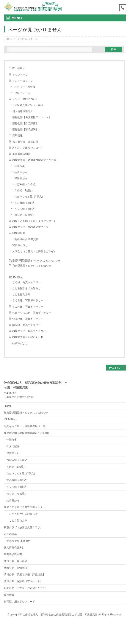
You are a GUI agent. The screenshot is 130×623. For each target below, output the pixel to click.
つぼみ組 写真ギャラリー (27, 318)
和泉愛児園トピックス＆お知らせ (31, 265)
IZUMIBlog (18, 68)
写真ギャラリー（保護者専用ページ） (26, 426)
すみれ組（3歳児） (25, 202)
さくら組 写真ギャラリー (27, 300)
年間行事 (19, 166)
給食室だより (20, 343)
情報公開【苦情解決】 (25, 129)
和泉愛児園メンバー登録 (28, 105)
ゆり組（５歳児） (24, 214)
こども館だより (21, 294)
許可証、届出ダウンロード (27, 147)
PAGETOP (116, 367)
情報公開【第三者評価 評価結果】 (24, 574)
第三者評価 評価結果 (25, 141)
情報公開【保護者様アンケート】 (31, 117)
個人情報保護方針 (22, 111)
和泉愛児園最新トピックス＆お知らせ (34, 260)
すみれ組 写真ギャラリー (27, 306)
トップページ (20, 74)
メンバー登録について (25, 99)
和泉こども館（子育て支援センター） (34, 220)
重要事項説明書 (21, 153)
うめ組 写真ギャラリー (26, 282)
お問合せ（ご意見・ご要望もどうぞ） (34, 251)
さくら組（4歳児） (25, 208)
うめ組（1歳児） (24, 190)
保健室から (20, 178)
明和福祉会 (18, 233)
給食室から (20, 172)
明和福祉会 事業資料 (26, 239)
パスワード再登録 (24, 86)
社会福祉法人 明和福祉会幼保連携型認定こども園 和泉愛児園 (59, 614)
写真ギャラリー (21, 245)
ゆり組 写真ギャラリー (26, 324)
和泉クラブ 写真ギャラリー (29, 330)
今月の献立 (12, 446)
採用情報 (17, 135)
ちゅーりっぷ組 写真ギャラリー (31, 312)
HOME (8, 405)
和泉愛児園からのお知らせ (27, 337)
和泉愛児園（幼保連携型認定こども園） (36, 159)
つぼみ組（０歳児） (26, 184)
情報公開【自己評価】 (25, 123)
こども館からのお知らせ (26, 288)
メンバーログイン (22, 80)
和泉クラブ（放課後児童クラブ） (31, 226)
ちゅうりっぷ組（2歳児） (29, 196)
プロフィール (22, 92)
